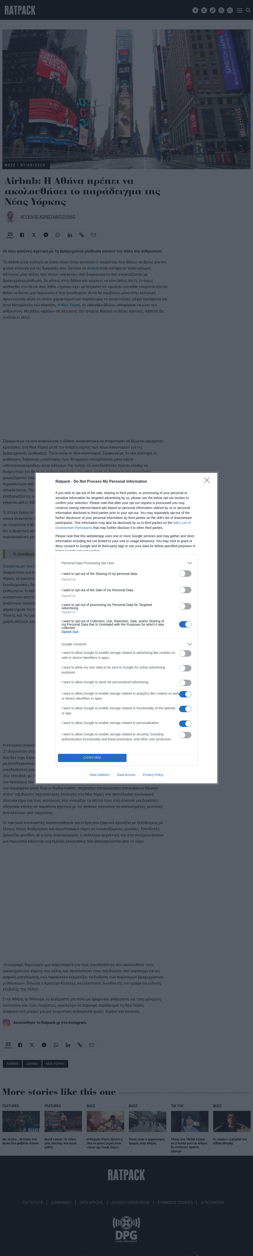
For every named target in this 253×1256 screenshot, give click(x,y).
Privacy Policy (153, 775)
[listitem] (126, 563)
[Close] (208, 481)
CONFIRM (92, 758)
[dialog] (126, 628)
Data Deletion (100, 775)
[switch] (185, 573)
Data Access (126, 775)
